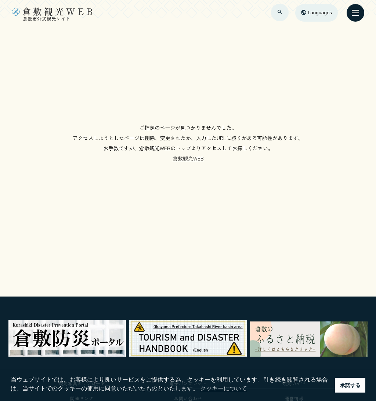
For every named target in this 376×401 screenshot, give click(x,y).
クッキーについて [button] (223, 388)
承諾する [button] (350, 385)
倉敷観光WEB (188, 158)
